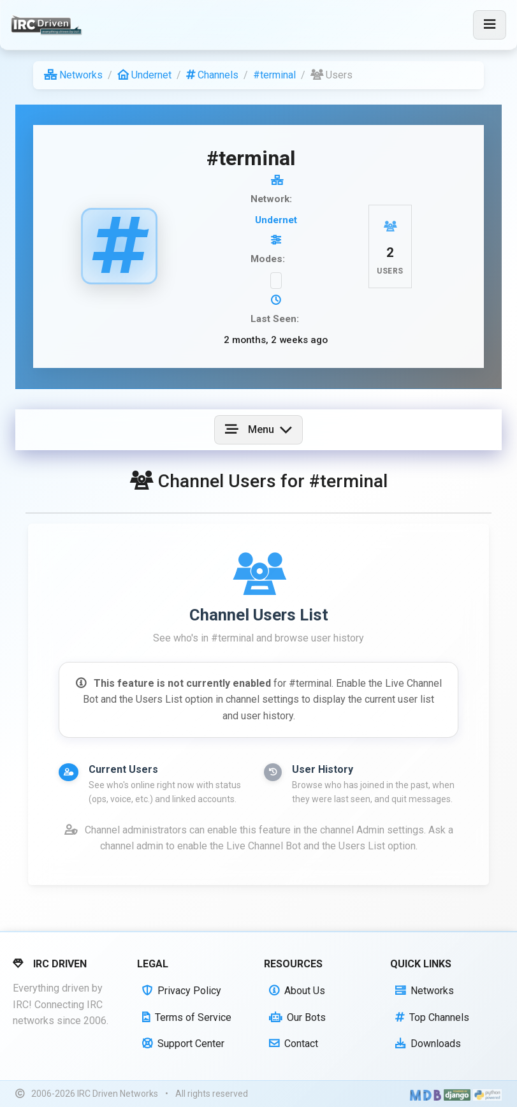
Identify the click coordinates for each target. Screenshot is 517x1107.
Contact (293, 1043)
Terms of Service (186, 1017)
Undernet (144, 75)
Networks (73, 75)
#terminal (274, 75)
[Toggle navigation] (489, 25)
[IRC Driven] (48, 24)
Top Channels (432, 1017)
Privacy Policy (181, 991)
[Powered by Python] (487, 1094)
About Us (297, 991)
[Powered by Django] (457, 1094)
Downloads (428, 1043)
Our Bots (297, 1017)
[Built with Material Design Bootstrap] (425, 1094)
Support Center (183, 1043)
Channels (212, 75)
